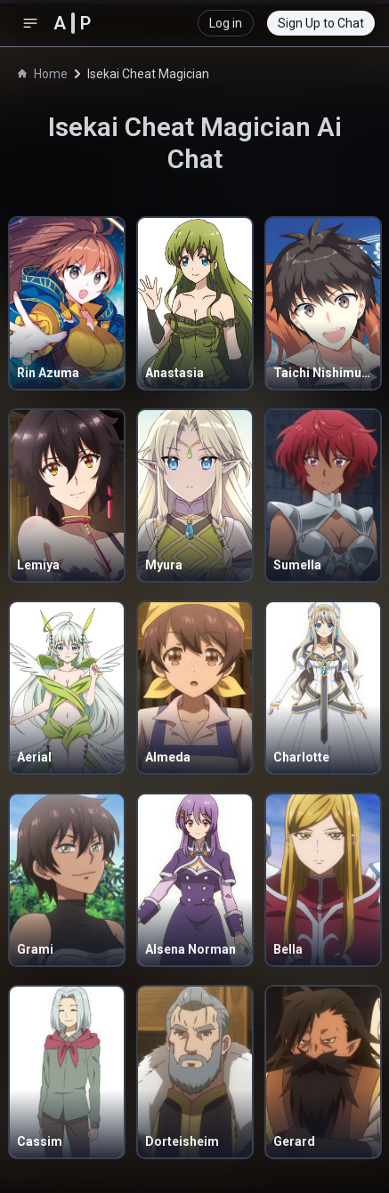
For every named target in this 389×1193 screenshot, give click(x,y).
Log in (225, 23)
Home (43, 74)
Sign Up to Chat (321, 23)
